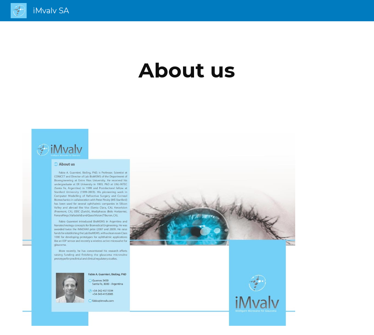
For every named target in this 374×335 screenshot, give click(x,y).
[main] (187, 70)
